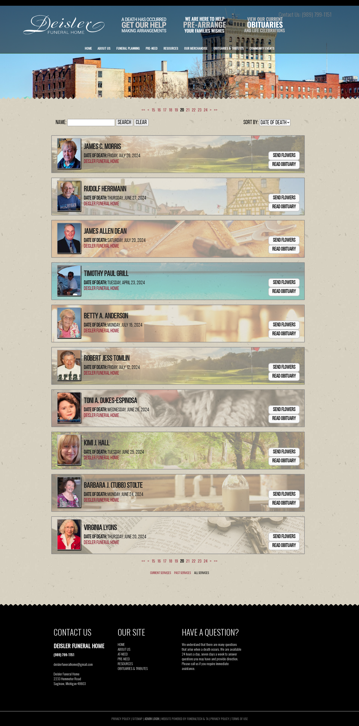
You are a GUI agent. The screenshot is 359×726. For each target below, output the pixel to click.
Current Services (160, 573)
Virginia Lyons (100, 528)
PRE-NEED (124, 658)
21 (188, 110)
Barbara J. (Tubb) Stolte (113, 486)
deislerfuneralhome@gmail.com (73, 664)
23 (199, 110)
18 (170, 110)
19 (176, 110)
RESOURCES (125, 663)
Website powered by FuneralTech (181, 718)
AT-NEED (123, 653)
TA (207, 718)
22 (194, 110)
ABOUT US (124, 649)
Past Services (182, 573)
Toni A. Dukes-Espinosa (110, 401)
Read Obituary (284, 164)
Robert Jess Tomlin (106, 359)
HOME (121, 644)
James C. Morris (102, 147)
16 (159, 110)
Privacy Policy (121, 718)
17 (164, 110)
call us (194, 663)
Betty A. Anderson (106, 316)
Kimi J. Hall (96, 443)
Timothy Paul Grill (106, 274)
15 (153, 110)
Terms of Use (239, 718)
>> (216, 110)
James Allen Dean (105, 232)
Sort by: (250, 122)
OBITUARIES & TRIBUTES (133, 668)
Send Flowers (284, 155)
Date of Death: (95, 156)
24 (205, 110)
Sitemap (137, 718)
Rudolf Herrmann (105, 189)
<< (143, 110)
